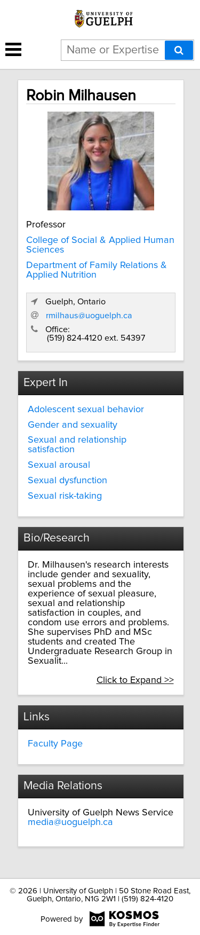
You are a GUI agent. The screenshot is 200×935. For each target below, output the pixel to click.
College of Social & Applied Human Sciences (100, 245)
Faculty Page (55, 744)
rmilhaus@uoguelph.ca (89, 315)
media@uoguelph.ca (70, 822)
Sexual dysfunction (67, 480)
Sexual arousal (59, 465)
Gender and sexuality (72, 425)
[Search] (179, 50)
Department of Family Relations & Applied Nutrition (96, 270)
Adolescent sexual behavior (86, 409)
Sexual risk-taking (65, 496)
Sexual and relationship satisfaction (77, 444)
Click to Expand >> (135, 680)
